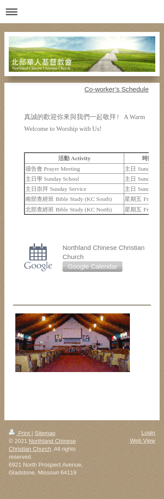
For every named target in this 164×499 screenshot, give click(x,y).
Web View (142, 440)
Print (20, 433)
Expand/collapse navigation (82, 11)
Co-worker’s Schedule (116, 89)
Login (148, 432)
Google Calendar (92, 266)
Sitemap (45, 433)
